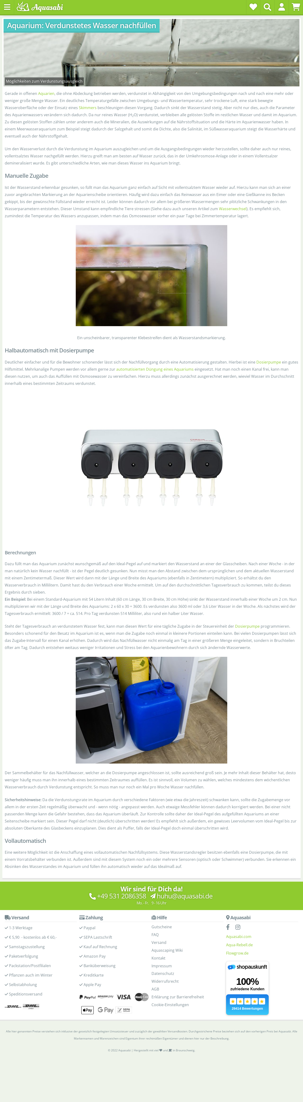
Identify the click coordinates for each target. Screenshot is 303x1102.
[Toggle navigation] (7, 7)
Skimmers (88, 107)
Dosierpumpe (268, 362)
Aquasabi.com (238, 936)
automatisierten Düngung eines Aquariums (155, 369)
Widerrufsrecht (165, 981)
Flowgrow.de (237, 953)
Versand (159, 942)
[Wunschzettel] (253, 7)
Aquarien (46, 93)
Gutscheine (162, 926)
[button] (282, 7)
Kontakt (158, 958)
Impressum (162, 966)
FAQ (155, 934)
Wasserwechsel (232, 208)
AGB (155, 989)
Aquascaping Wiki (167, 950)
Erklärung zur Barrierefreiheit (178, 997)
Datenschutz (163, 973)
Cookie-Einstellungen (170, 1004)
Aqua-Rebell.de (239, 944)
